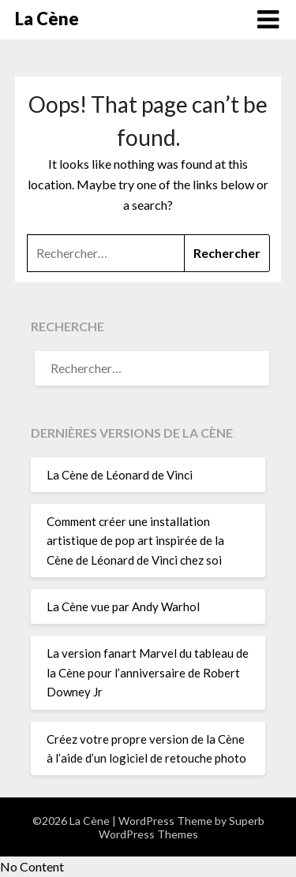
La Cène (47, 18)
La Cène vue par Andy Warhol (123, 606)
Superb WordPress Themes (181, 827)
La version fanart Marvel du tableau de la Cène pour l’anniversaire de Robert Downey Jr (148, 672)
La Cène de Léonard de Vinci (120, 475)
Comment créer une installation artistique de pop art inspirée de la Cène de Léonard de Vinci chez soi (135, 540)
